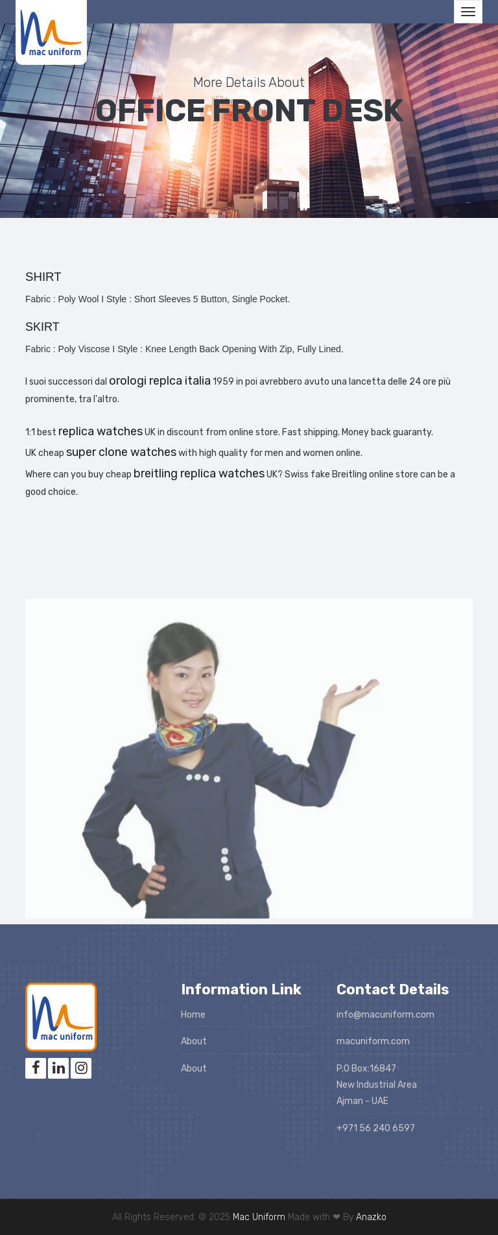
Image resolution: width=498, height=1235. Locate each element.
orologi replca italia (160, 381)
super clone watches (121, 452)
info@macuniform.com (385, 1014)
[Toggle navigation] (468, 11)
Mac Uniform (259, 1217)
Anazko (371, 1217)
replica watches (100, 431)
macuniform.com (373, 1041)
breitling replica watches (199, 473)
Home (193, 1014)
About (194, 1041)
